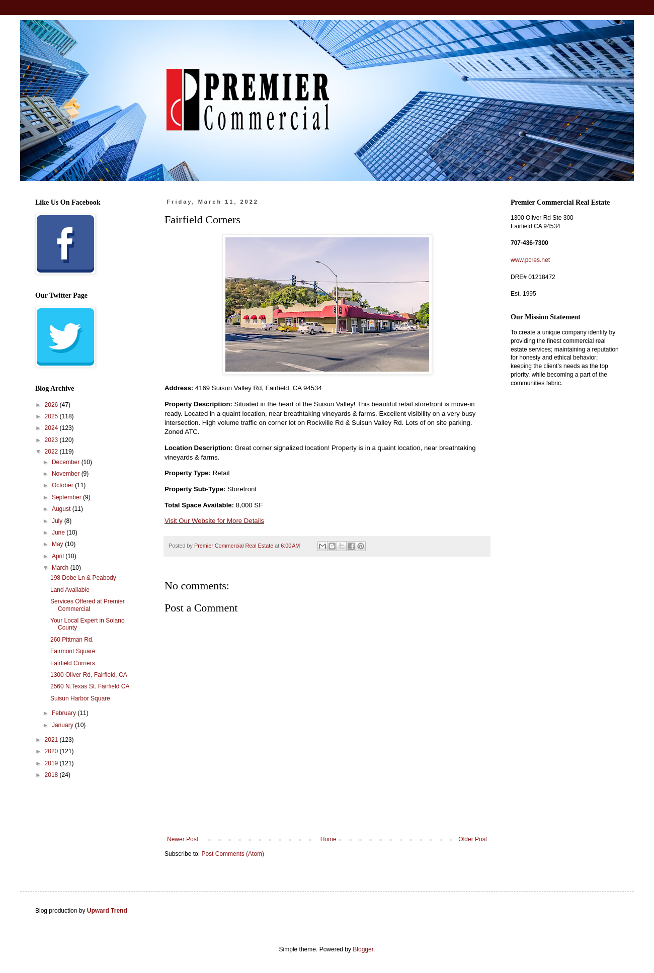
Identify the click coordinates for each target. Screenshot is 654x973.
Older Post (472, 839)
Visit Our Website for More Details (214, 520)
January (63, 725)
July (58, 520)
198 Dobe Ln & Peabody (83, 577)
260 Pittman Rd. (72, 639)
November (66, 473)
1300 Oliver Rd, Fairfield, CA (88, 674)
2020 (52, 751)
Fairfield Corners (72, 663)
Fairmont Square (72, 651)
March (61, 567)
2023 (52, 440)
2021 (52, 739)
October (63, 485)
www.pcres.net (530, 259)
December (66, 462)
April (58, 556)
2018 (52, 774)
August (62, 508)
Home (328, 839)
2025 (52, 416)
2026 (52, 404)
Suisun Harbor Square (80, 698)
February (64, 713)
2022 (52, 451)
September (67, 497)
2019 (52, 763)
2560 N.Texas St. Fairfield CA (89, 686)
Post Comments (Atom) (232, 853)
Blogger (363, 949)
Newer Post (182, 839)
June (59, 532)
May (58, 544)
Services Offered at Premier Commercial (87, 605)
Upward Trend (107, 910)
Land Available (70, 589)
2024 (52, 427)
